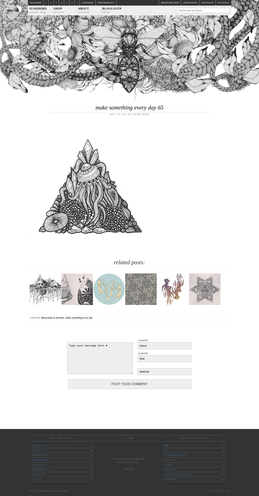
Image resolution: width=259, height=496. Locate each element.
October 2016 (39, 464)
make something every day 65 (129, 107)
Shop (59, 10)
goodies (168, 464)
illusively (223, 3)
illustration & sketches (52, 317)
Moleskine (35, 3)
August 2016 (38, 474)
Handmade (87, 3)
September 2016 (40, 469)
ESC (165, 450)
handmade (169, 469)
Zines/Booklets (106, 3)
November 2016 (40, 460)
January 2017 (39, 450)
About (83, 10)
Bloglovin (112, 10)
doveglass (208, 3)
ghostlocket (190, 3)
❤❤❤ (166, 445)
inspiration (170, 479)
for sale (168, 460)
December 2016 (40, 455)
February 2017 (40, 445)
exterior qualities (174, 455)
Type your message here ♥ (100, 358)
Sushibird (38, 10)
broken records (170, 3)
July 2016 (36, 479)
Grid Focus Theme (55, 491)
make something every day (79, 317)
